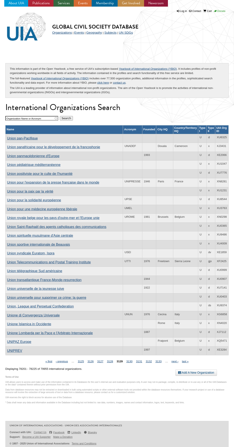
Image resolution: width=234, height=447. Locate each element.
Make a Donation (63, 436)
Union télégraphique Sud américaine (34, 271)
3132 (149, 361)
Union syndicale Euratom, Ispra (30, 253)
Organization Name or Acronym (23, 118)
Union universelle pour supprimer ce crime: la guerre (46, 297)
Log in (183, 11)
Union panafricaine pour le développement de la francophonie (53, 147)
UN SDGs (126, 32)
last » (185, 361)
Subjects (110, 32)
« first (48, 361)
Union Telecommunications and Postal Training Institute (49, 262)
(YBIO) (148, 68)
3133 (158, 361)
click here (103, 82)
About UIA (16, 3)
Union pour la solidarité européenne (34, 200)
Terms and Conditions (84, 443)
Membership (105, 3)
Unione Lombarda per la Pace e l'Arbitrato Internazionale (50, 333)
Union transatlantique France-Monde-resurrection (44, 280)
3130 (129, 361)
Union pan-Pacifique (22, 138)
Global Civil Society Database (95, 27)
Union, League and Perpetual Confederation (40, 306)
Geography (94, 32)
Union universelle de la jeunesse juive (35, 288)
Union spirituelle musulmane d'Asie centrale (40, 235)
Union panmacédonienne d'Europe (33, 156)
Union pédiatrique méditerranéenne (34, 165)
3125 (81, 361)
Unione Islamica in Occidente (29, 324)
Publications (41, 3)
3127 (100, 361)
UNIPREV (14, 351)
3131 (139, 361)
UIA (21, 24)
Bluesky (90, 432)
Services (64, 3)
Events (83, 3)
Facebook (57, 432)
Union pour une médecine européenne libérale (42, 209)
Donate (219, 11)
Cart (207, 11)
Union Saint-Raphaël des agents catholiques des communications (56, 227)
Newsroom (156, 3)
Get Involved (131, 3)
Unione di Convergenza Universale (33, 315)
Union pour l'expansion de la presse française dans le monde (53, 182)
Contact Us (40, 432)
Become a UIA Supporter (36, 436)
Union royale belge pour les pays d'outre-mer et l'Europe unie (53, 218)
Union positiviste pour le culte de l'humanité (39, 174)
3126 (91, 361)
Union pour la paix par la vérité (30, 191)
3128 (110, 361)
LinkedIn (74, 432)
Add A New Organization (196, 372)
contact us (119, 82)
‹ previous (62, 361)
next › (175, 361)
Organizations (62, 32)
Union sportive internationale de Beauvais (38, 244)
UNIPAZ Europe (19, 342)
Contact (195, 11)
